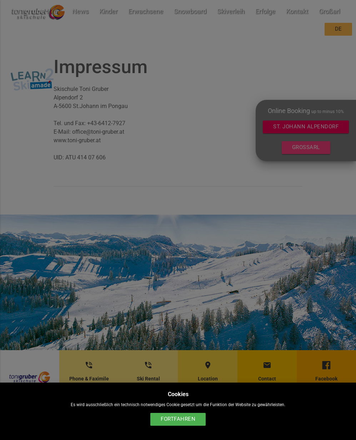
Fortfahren (178, 419)
